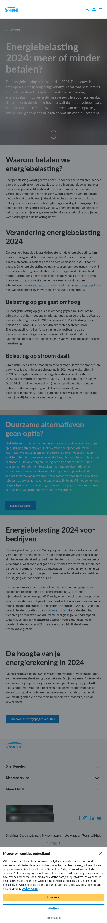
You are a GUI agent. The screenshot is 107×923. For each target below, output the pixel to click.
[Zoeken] (87, 9)
